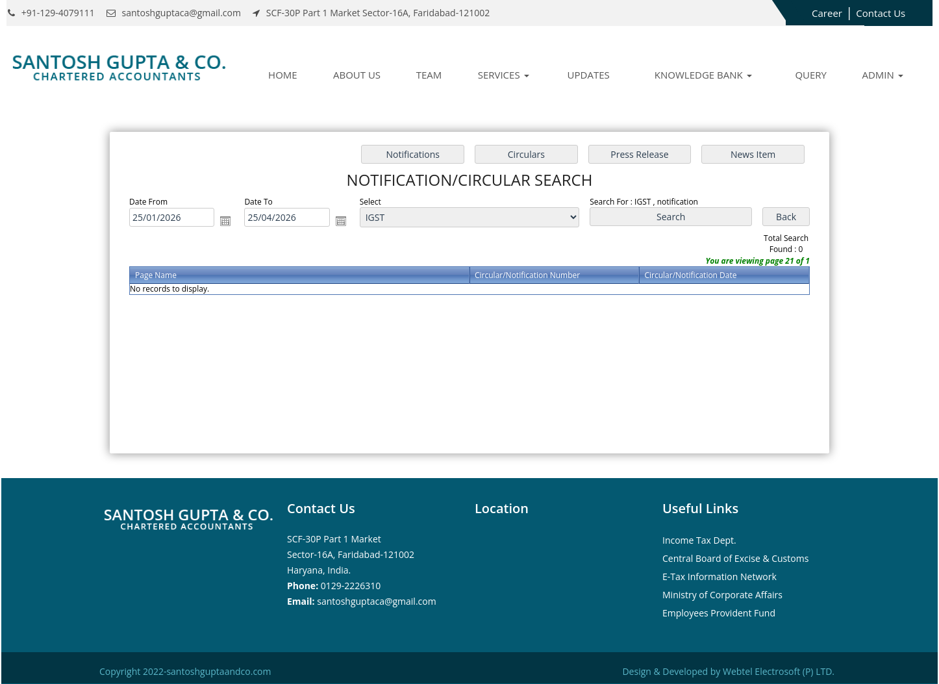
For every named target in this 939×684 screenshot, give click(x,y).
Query (811, 74)
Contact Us (880, 12)
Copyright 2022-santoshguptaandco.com (185, 671)
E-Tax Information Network (719, 576)
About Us (357, 74)
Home (282, 74)
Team (429, 74)
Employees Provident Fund (718, 613)
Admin (882, 74)
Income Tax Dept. (699, 540)
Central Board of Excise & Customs (735, 558)
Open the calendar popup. (225, 221)
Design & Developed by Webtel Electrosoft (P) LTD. (728, 671)
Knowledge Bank (703, 74)
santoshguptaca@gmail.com (376, 601)
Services (503, 74)
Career (827, 12)
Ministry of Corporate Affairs (722, 595)
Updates (589, 74)
